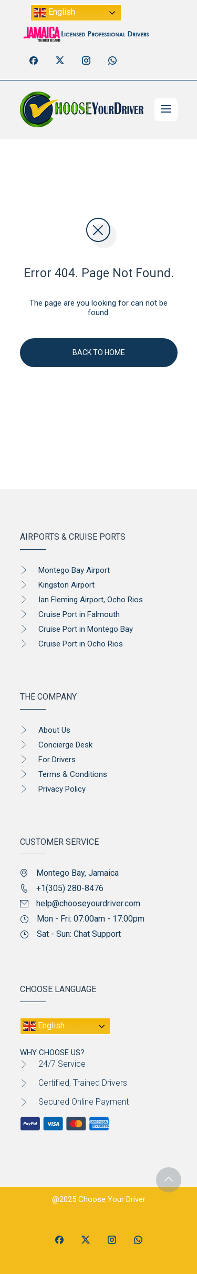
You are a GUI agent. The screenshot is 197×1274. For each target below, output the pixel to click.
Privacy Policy (62, 789)
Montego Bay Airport (74, 570)
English (54, 12)
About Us (54, 730)
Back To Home (98, 352)
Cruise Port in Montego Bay (85, 629)
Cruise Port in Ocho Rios (80, 644)
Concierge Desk (65, 745)
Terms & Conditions (72, 774)
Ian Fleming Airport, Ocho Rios (90, 599)
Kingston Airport (66, 585)
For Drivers (57, 759)
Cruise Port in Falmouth (79, 614)
